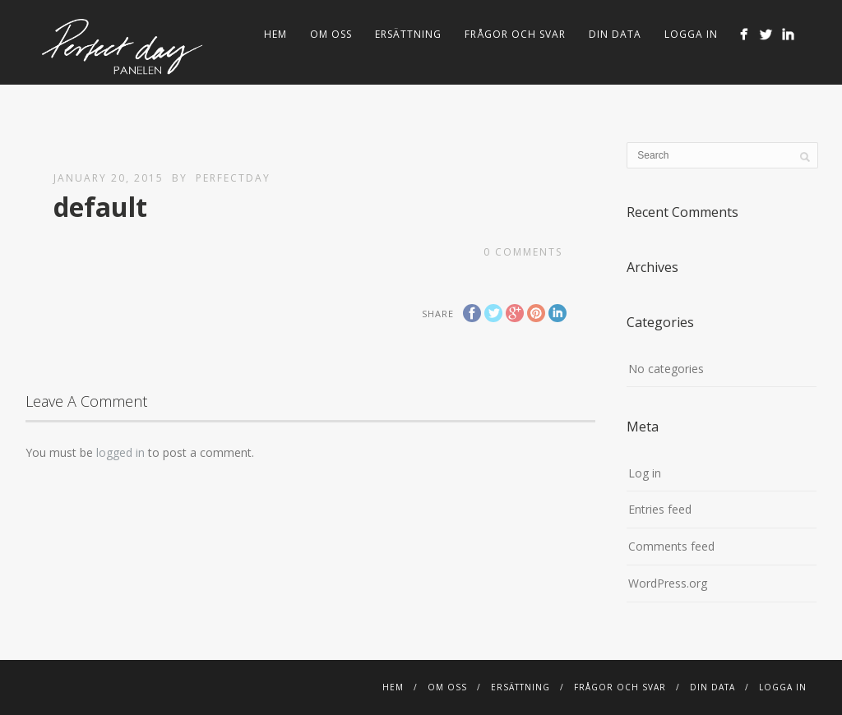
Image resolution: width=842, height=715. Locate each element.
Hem (275, 34)
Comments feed (671, 546)
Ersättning (408, 34)
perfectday (233, 178)
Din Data (615, 34)
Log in (644, 473)
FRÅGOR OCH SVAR (515, 34)
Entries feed (660, 509)
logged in (120, 452)
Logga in (691, 34)
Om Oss (331, 34)
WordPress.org (667, 583)
